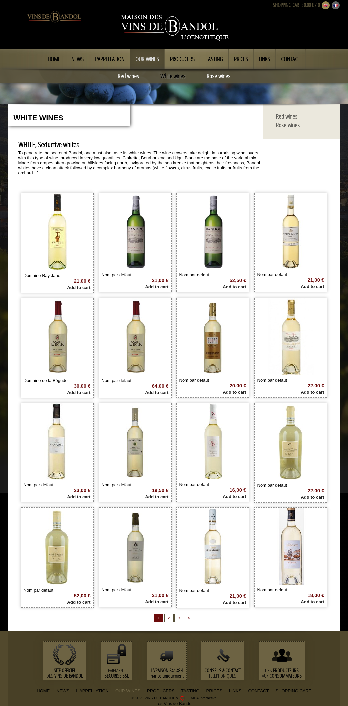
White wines (172, 76)
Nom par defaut (117, 274)
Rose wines (218, 76)
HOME (43, 690)
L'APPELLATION (92, 690)
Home (54, 59)
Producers (182, 59)
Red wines (128, 76)
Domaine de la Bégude (46, 380)
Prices (241, 59)
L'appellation (109, 59)
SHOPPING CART (287, 5)
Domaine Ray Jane (42, 275)
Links (264, 59)
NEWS (62, 690)
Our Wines (147, 59)
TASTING (190, 690)
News (77, 59)
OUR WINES (127, 690)
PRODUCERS (160, 690)
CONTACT (258, 690)
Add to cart (78, 287)
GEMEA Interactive (201, 698)
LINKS (235, 690)
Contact (290, 59)
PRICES (214, 690)
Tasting (214, 59)
